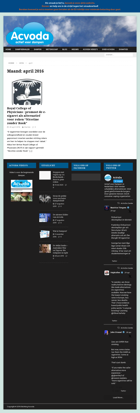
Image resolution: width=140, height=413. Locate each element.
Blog (64, 49)
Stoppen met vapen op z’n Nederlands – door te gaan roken (59, 177)
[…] (31, 150)
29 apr (113, 210)
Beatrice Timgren (118, 207)
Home (8, 49)
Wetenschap (52, 49)
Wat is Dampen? (60, 231)
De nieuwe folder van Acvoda (60, 215)
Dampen (37, 49)
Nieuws (75, 49)
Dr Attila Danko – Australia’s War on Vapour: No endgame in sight (60, 249)
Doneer (45, 6)
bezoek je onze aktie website (79, 3)
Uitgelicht (48, 165)
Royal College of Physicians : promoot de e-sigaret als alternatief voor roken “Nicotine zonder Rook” (26, 115)
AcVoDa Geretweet (128, 203)
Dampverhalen (22, 49)
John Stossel (116, 332)
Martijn (27, 127)
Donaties (123, 49)
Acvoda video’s (90, 49)
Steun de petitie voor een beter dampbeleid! (59, 198)
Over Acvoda (108, 49)
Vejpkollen (115, 272)
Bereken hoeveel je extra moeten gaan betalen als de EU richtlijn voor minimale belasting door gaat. (70, 9)
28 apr (128, 332)
